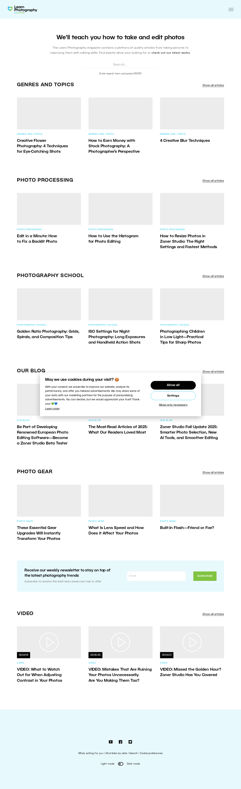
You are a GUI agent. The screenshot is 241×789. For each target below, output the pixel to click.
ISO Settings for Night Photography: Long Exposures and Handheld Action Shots (116, 337)
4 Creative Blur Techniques (185, 141)
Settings (173, 395)
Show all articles (213, 85)
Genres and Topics (45, 85)
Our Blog (31, 371)
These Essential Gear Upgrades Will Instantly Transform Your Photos (38, 533)
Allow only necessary (173, 405)
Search (133, 753)
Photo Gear (35, 472)
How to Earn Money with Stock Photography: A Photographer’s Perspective (114, 146)
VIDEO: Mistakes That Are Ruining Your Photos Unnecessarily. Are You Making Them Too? (120, 675)
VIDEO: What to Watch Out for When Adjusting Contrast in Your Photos (39, 675)
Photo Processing (45, 180)
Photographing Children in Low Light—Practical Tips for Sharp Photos (182, 337)
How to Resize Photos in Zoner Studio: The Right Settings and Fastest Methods (188, 241)
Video (25, 613)
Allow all (173, 385)
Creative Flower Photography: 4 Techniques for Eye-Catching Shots (42, 146)
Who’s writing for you (90, 753)
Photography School (50, 276)
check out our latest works (171, 53)
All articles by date (116, 753)
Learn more (52, 409)
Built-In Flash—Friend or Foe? (187, 528)
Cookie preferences (151, 753)
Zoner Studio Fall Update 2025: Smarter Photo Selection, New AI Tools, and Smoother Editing (189, 432)
